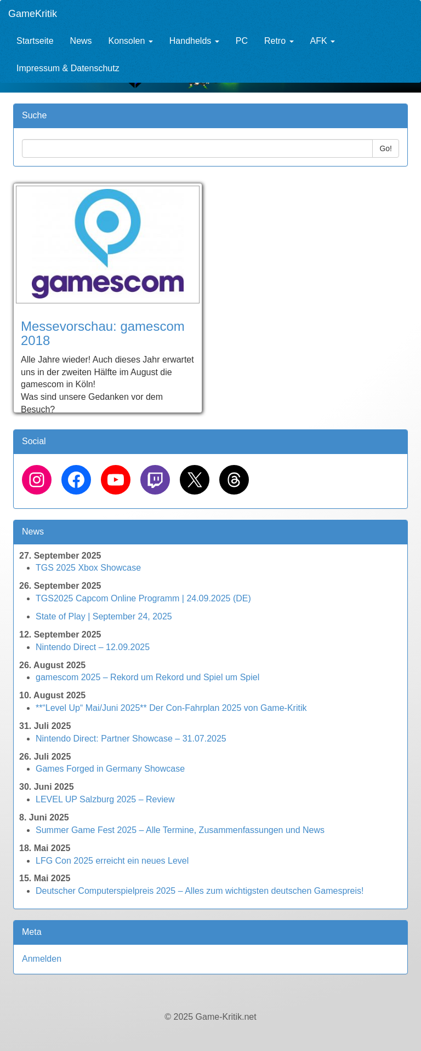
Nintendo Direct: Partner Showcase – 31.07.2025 (131, 738)
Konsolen (131, 40)
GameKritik (32, 13)
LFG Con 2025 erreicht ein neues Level (112, 860)
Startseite (35, 40)
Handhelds (194, 40)
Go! (385, 148)
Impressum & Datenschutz (68, 68)
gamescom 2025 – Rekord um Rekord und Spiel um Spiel (147, 677)
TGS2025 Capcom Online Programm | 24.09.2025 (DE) (143, 598)
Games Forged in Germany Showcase (110, 768)
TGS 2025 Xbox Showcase (88, 567)
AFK (322, 40)
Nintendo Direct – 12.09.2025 (93, 647)
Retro (279, 40)
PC (242, 40)
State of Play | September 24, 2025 (104, 616)
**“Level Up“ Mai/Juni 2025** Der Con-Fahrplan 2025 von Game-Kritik (171, 708)
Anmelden (41, 958)
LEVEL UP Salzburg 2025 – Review (105, 799)
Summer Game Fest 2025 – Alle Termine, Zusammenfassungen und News (180, 830)
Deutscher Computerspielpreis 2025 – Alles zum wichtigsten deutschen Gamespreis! (200, 890)
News (81, 40)
